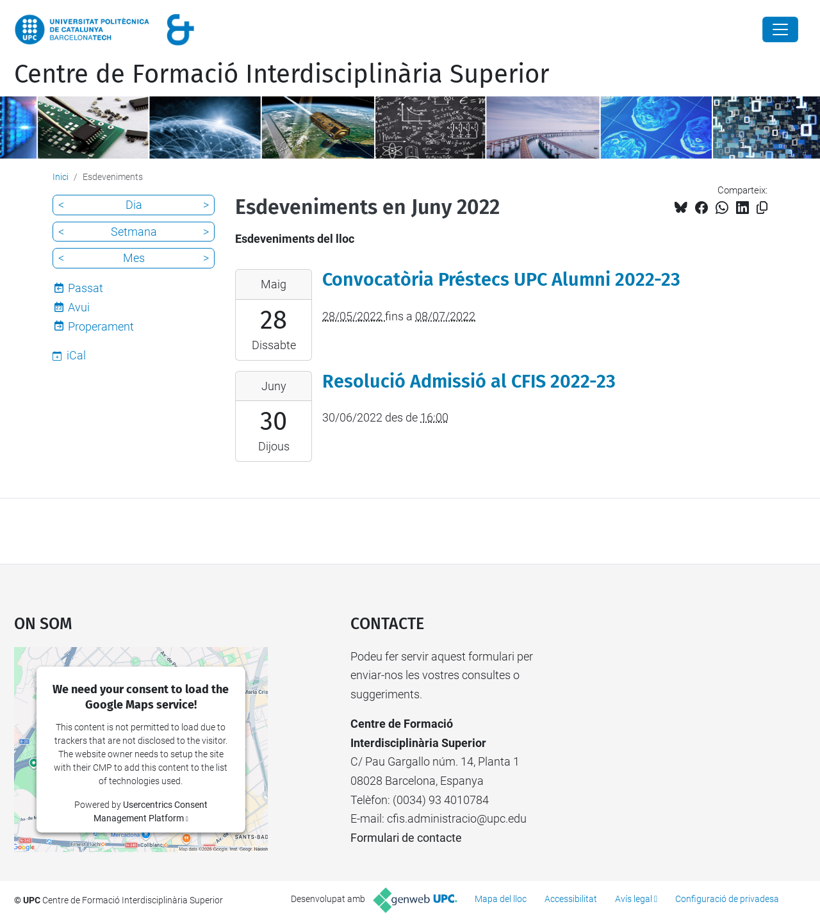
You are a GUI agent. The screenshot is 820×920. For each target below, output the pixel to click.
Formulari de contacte (406, 837)
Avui (79, 307)
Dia (134, 204)
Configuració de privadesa (727, 899)
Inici (61, 177)
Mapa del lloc (501, 899)
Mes (134, 258)
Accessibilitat (571, 899)
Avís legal (633, 899)
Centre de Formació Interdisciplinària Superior (281, 74)
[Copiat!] (762, 208)
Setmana (134, 231)
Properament (101, 326)
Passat (85, 288)
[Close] (780, 29)
